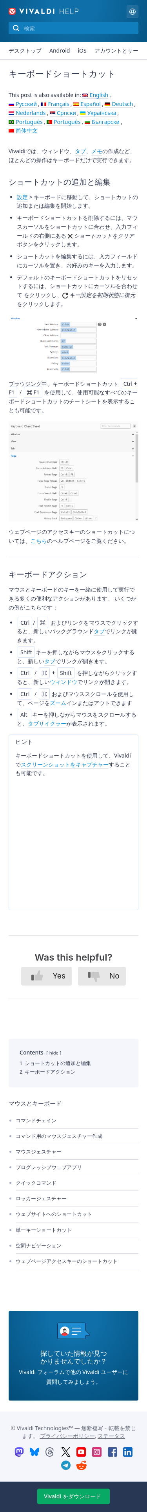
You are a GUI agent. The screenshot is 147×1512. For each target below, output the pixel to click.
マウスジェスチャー (39, 1151)
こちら (39, 540)
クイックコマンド (36, 1182)
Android (59, 50)
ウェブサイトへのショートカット (54, 1213)
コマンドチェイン (36, 1120)
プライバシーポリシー (67, 1436)
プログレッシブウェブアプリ (49, 1167)
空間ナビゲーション (39, 1245)
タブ (80, 151)
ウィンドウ (63, 681)
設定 (22, 197)
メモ (96, 151)
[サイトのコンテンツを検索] (73, 28)
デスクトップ (25, 50)
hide (53, 1053)
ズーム (58, 703)
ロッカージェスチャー (41, 1198)
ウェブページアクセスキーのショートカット (67, 1261)
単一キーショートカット (44, 1229)
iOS (82, 50)
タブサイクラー (47, 723)
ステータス (111, 1436)
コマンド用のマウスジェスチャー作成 (59, 1135)
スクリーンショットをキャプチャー (65, 764)
